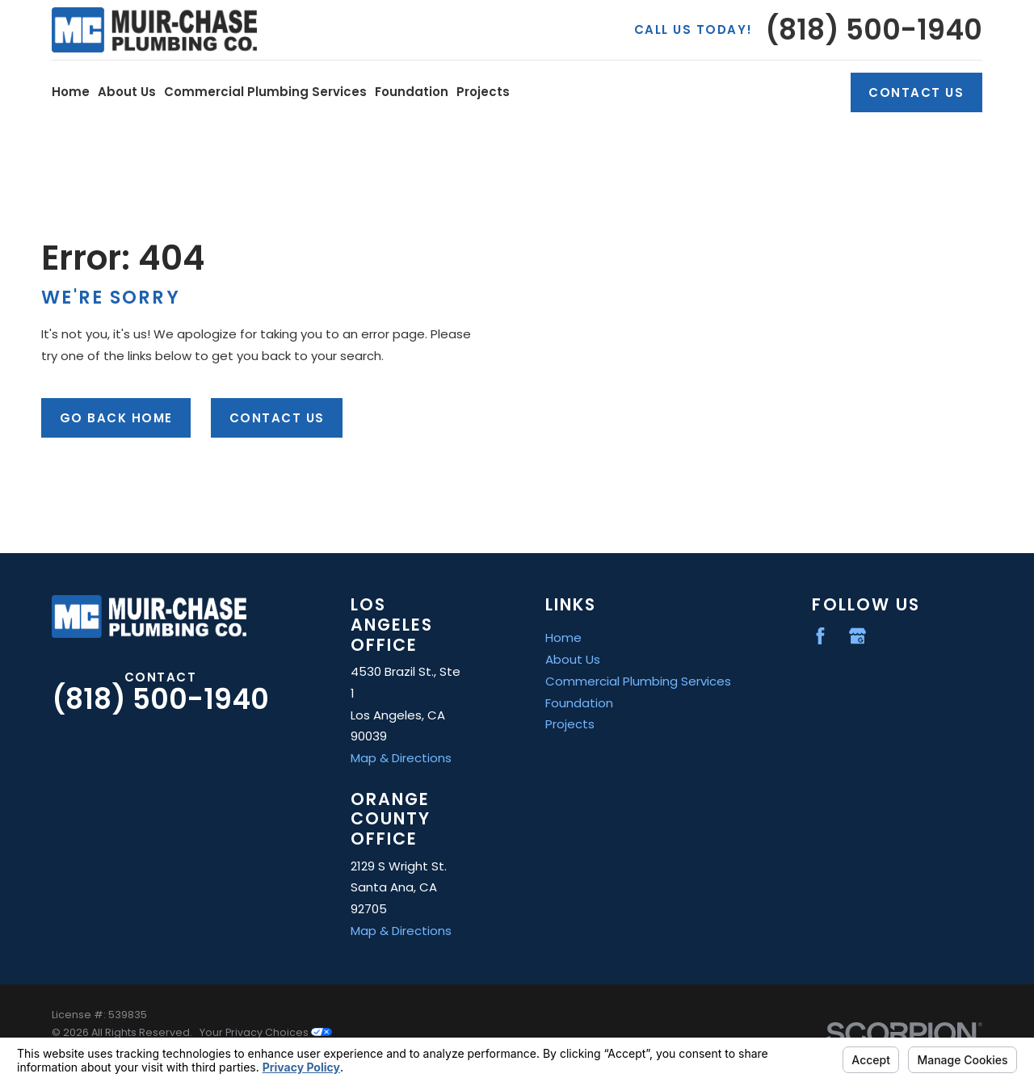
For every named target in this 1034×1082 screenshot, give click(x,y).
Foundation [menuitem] (411, 91)
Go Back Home (116, 417)
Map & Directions (401, 757)
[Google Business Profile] (857, 635)
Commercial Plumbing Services (638, 681)
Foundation (579, 702)
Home (563, 637)
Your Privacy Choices (266, 1032)
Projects (570, 723)
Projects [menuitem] (483, 91)
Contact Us (916, 92)
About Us (572, 659)
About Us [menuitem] (127, 91)
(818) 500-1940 (873, 30)
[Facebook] (820, 635)
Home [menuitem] (71, 91)
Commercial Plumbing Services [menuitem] (265, 91)
